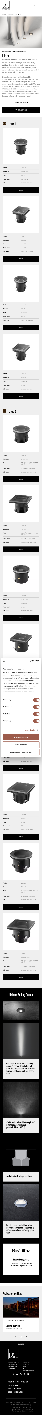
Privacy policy (26, 1407)
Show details (30, 730)
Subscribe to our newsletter (18, 1382)
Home (4, 14)
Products (12, 14)
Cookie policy (16, 1409)
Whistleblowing (28, 1409)
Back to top (21, 1344)
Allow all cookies (21, 737)
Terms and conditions (19, 1411)
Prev (17, 1279)
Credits (30, 1411)
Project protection (14, 1388)
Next (25, 1279)
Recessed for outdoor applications (14, 51)
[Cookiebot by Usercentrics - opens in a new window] (29, 661)
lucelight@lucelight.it (28, 1370)
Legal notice (16, 1407)
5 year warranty (13, 1385)
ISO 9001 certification (15, 1392)
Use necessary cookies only (21, 752)
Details (21, 190)
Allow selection (21, 745)
